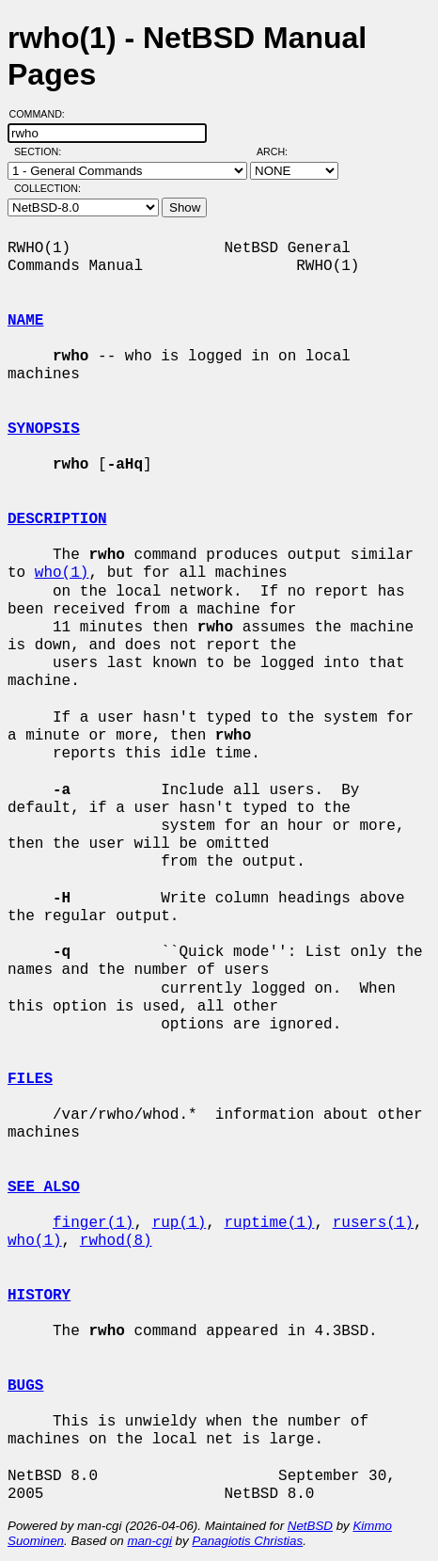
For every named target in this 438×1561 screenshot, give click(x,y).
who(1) (62, 573)
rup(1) (179, 1223)
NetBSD (310, 1526)
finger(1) (93, 1223)
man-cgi (149, 1541)
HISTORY (39, 1295)
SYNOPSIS (44, 429)
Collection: (47, 188)
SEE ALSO (44, 1187)
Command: (42, 113)
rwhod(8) (116, 1241)
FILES (30, 1079)
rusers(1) (373, 1223)
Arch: (281, 151)
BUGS (25, 1386)
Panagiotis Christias (247, 1541)
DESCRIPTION (57, 519)
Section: (42, 151)
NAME (25, 321)
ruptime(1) (269, 1223)
